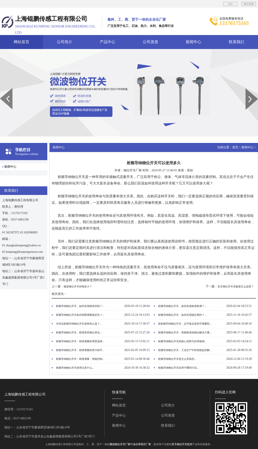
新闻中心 (193, 42)
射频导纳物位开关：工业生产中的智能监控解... (185, 350)
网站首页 (21, 42)
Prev (2, 89)
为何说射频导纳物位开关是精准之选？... (79, 323)
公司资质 (150, 42)
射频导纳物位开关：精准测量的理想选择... (80, 341)
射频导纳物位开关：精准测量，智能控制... (80, 358)
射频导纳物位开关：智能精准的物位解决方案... (185, 332)
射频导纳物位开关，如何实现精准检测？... (182, 306)
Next (248, 89)
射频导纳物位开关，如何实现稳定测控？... (182, 314)
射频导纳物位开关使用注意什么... (75, 367)
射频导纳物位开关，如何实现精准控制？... (80, 306)
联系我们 (236, 42)
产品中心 (107, 42)
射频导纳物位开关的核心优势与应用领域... (182, 341)
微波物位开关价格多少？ (78, 286)
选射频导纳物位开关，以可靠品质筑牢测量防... (185, 323)
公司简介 (64, 42)
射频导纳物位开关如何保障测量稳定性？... (80, 314)
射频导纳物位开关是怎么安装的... (177, 358)
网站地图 (249, 3)
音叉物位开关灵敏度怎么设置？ (236, 286)
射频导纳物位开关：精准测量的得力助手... (80, 350)
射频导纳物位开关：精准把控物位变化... (79, 332)
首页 (235, 147)
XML (230, 3)
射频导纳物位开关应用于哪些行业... (178, 367)
